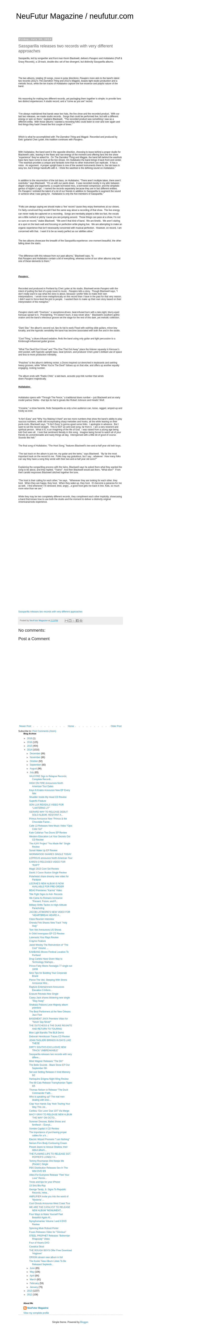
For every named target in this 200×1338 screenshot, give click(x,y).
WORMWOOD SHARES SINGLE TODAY (50, 854)
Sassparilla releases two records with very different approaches (50, 611)
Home (71, 726)
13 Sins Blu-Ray (37, 1185)
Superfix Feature (37, 801)
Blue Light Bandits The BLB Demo (46, 1032)
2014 (30, 749)
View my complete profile (36, 1313)
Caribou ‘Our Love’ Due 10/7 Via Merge (49, 1111)
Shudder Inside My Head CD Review (47, 797)
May (32, 1272)
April (32, 1275)
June (32, 1268)
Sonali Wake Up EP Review (43, 850)
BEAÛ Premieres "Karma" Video (45, 890)
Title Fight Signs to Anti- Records (45, 894)
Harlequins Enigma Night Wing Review (49, 1079)
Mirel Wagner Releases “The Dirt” (46, 1061)
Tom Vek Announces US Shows (45, 929)
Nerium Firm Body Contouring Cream (48, 1143)
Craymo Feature (37, 941)
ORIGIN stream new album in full (46, 1257)
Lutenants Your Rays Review (43, 937)
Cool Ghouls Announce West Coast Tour (49, 1203)
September (36, 764)
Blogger (84, 1322)
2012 (30, 1294)
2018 (30, 738)
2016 (30, 742)
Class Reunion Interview (41, 919)
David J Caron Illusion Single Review (48, 872)
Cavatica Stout (36, 1246)
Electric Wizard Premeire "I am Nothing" (49, 1139)
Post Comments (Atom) (44, 731)
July (32, 772)
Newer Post (25, 726)
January (34, 1287)
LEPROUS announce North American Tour (50, 858)
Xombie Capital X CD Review (44, 1128)
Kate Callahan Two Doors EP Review (48, 832)
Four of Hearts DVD (39, 1242)
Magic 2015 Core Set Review (44, 868)
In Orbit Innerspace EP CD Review (47, 933)
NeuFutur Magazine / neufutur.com (75, 16)
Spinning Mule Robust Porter (43, 1228)
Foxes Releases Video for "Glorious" (47, 1232)
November (35, 757)
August (34, 768)
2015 (30, 746)
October (34, 761)
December (35, 753)
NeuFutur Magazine (37, 1308)
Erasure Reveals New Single (43, 994)
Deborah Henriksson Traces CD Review (49, 1036)
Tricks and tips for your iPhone (44, 1182)
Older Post (116, 726)
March (33, 1279)
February (35, 1283)
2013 (30, 1290)
